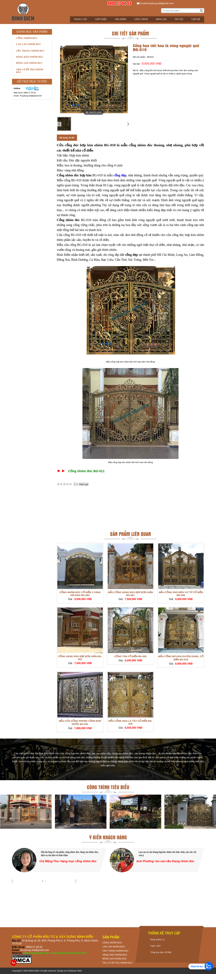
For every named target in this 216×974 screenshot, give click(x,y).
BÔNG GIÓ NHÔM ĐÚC (114, 958)
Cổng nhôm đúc (27, 38)
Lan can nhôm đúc (28, 44)
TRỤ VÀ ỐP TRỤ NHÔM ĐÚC (117, 963)
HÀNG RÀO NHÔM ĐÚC (114, 954)
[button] (42, 881)
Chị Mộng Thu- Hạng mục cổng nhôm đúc (68, 861)
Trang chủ (80, 19)
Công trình (141, 19)
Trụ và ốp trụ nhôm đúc (29, 71)
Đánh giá (84, 484)
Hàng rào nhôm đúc (29, 57)
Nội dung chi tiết (66, 138)
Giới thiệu (101, 19)
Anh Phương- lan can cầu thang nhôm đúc (165, 861)
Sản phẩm (120, 19)
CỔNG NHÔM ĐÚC (112, 942)
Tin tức (179, 19)
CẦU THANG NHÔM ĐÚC (115, 950)
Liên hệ (196, 19)
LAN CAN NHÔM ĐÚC (113, 946)
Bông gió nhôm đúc (29, 63)
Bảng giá (161, 19)
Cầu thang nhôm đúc (30, 50)
